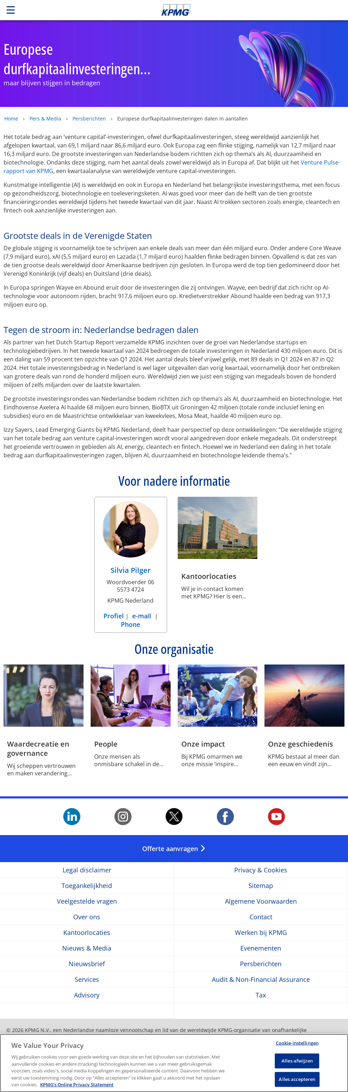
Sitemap (260, 886)
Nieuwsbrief (87, 964)
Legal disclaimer (87, 870)
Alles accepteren (297, 1080)
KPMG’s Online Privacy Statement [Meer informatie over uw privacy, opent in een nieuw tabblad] (76, 1086)
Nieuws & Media (86, 948)
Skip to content (244, 10)
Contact (261, 917)
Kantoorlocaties (86, 933)
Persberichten (89, 118)
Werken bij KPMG (261, 933)
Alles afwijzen (297, 1062)
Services (87, 979)
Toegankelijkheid (86, 886)
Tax (261, 995)
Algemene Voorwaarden (261, 901)
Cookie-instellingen (297, 1044)
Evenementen (260, 948)
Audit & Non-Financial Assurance (261, 979)
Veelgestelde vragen (87, 901)
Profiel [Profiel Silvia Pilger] (114, 616)
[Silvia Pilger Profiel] (130, 540)
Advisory (87, 995)
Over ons (86, 917)
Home (11, 118)
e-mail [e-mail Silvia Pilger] (141, 616)
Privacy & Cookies (260, 870)
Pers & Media (45, 118)
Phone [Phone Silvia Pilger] (130, 624)
